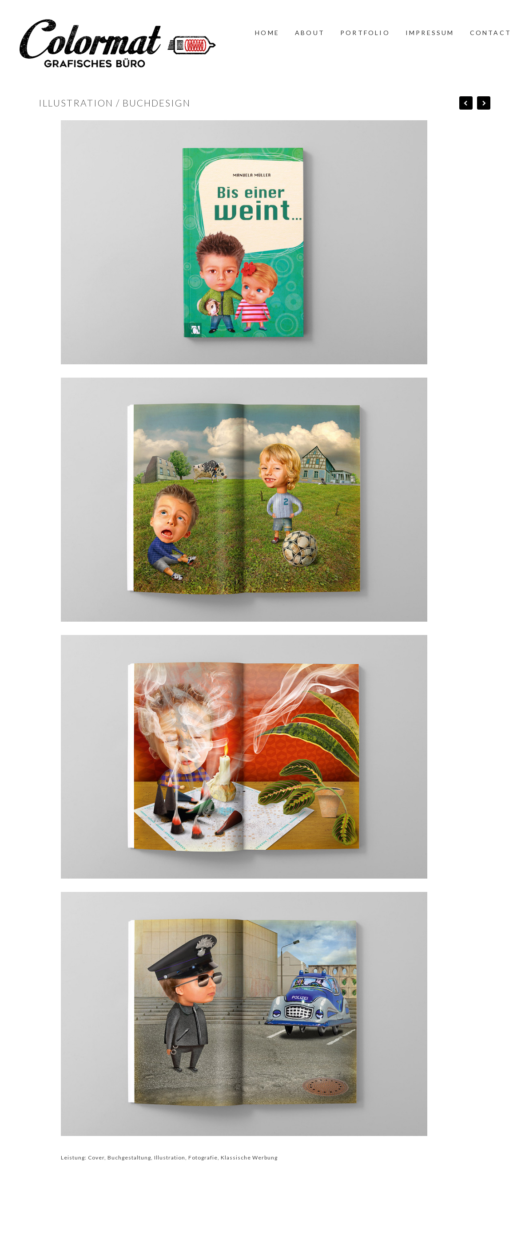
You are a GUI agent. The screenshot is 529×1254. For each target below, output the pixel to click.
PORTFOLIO (365, 32)
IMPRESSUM (430, 32)
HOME (267, 32)
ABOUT (310, 32)
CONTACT (490, 32)
